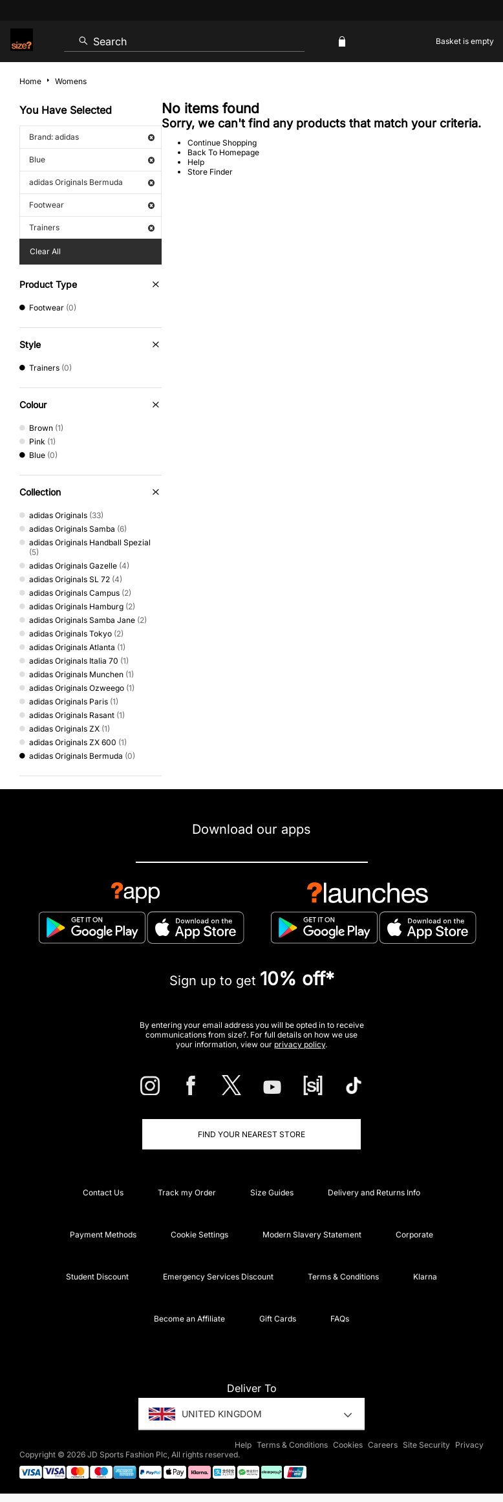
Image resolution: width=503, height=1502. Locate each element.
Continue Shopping (222, 142)
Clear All (45, 251)
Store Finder (210, 172)
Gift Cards (277, 1318)
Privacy (469, 1445)
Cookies (348, 1445)
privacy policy (299, 1044)
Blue (92, 159)
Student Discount (97, 1276)
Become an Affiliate (189, 1318)
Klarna (425, 1276)
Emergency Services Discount (218, 1276)
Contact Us (103, 1192)
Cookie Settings (199, 1234)
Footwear (92, 205)
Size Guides (272, 1192)
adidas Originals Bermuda (92, 182)
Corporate (414, 1234)
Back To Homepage (223, 152)
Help (195, 162)
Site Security (426, 1445)
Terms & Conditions (343, 1276)
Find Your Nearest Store (251, 1134)
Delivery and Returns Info (374, 1192)
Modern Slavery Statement (311, 1234)
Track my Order (187, 1192)
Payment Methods (103, 1234)
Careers (383, 1445)
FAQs (339, 1318)
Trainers (92, 227)
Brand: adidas (92, 137)
